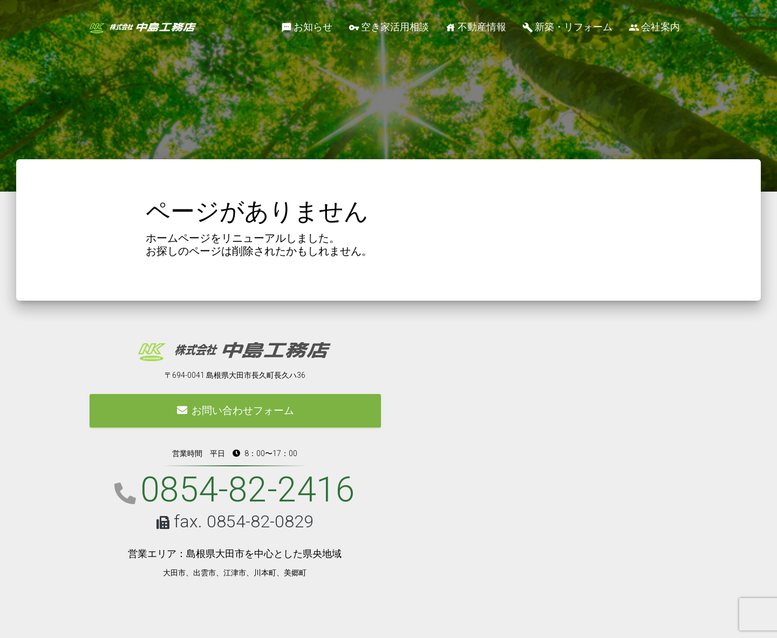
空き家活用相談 (389, 27)
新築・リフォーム (567, 27)
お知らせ (306, 27)
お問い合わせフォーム (235, 410)
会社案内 (654, 27)
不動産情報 (475, 27)
